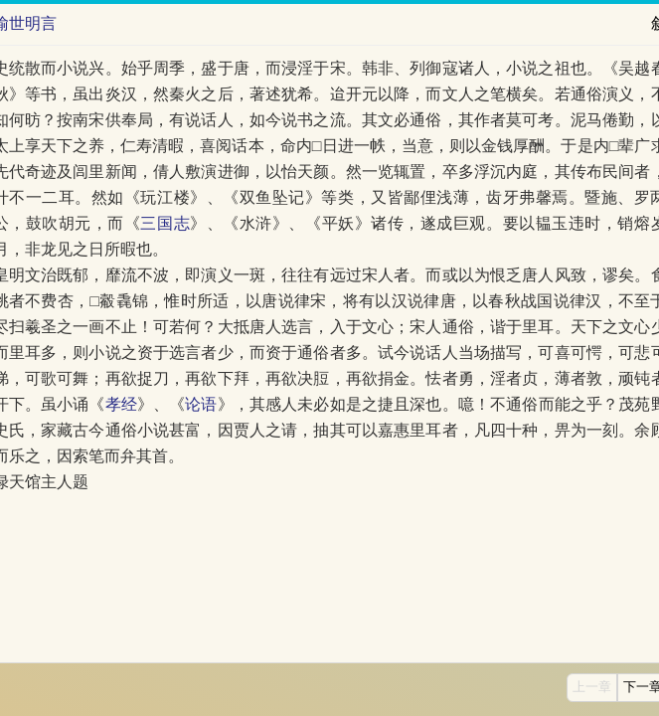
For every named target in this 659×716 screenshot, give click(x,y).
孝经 (121, 404)
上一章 (592, 687)
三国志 (165, 223)
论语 (201, 404)
